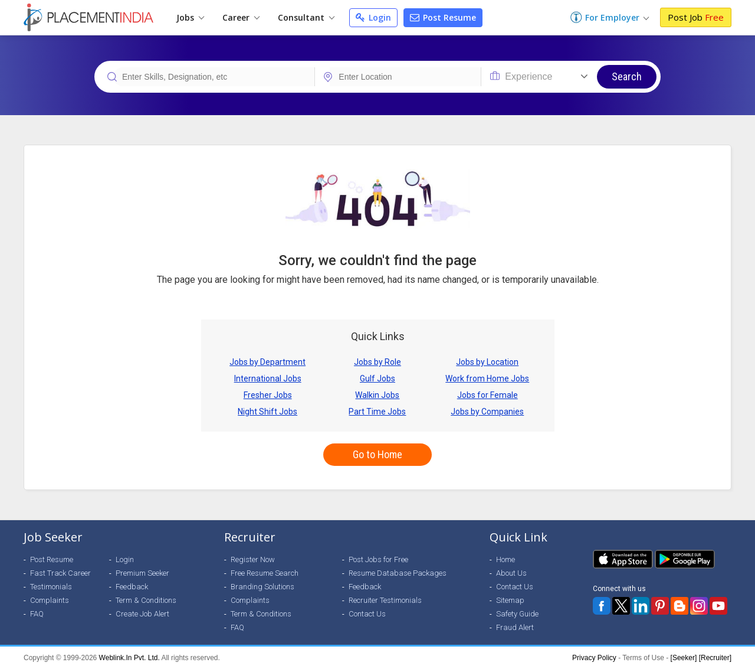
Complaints (49, 600)
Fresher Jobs (268, 395)
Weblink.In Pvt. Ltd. (129, 658)
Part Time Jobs (377, 411)
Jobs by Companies (487, 411)
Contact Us (367, 613)
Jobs (190, 17)
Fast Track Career (60, 573)
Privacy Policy (594, 658)
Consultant (306, 17)
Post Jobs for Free (378, 559)
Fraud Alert (515, 627)
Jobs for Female (487, 395)
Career (241, 17)
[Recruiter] (715, 658)
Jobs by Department (267, 362)
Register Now (253, 559)
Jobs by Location (487, 362)
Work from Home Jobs (487, 378)
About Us (511, 573)
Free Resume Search (264, 573)
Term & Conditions (146, 600)
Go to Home (377, 454)
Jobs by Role (377, 362)
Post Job (696, 17)
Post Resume (443, 17)
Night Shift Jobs (267, 411)
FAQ (37, 613)
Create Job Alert (142, 613)
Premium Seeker (142, 573)
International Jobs (267, 378)
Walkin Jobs (377, 395)
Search (627, 76)
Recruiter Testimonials (385, 600)
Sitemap (510, 600)
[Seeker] (684, 658)
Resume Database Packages (398, 573)
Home (505, 559)
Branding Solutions (262, 586)
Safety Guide (517, 613)
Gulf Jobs (377, 378)
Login (373, 17)
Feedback (132, 586)
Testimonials (51, 586)
